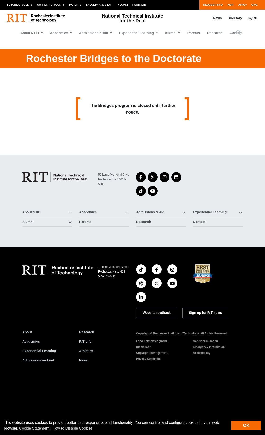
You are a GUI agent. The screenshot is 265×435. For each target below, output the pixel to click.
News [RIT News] (83, 413)
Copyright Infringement (152, 405)
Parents (75, 4)
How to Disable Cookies (72, 428)
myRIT (253, 18)
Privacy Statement (148, 411)
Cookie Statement (34, 428)
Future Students (19, 4)
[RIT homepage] (36, 18)
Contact (199, 274)
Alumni (123, 4)
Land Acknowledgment (151, 394)
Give (254, 4)
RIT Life (85, 394)
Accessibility (201, 405)
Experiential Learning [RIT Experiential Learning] (39, 404)
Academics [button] (59, 33)
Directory (235, 18)
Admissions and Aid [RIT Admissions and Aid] (38, 413)
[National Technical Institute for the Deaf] (54, 230)
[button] (238, 32)
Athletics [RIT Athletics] (86, 404)
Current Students (50, 4)
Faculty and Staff (99, 4)
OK (246, 425)
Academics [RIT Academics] (31, 394)
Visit (230, 4)
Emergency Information (209, 400)
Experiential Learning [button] (136, 33)
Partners (139, 4)
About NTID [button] (29, 33)
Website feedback (157, 365)
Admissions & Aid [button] (93, 33)
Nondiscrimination (205, 394)
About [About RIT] (27, 385)
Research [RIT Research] (86, 385)
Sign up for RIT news (205, 365)
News (217, 18)
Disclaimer (143, 400)
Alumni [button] (170, 33)
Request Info (213, 4)
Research (215, 33)
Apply (242, 4)
